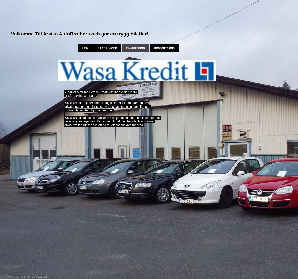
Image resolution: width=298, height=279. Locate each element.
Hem (85, 48)
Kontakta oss (164, 48)
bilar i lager (107, 48)
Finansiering (135, 48)
